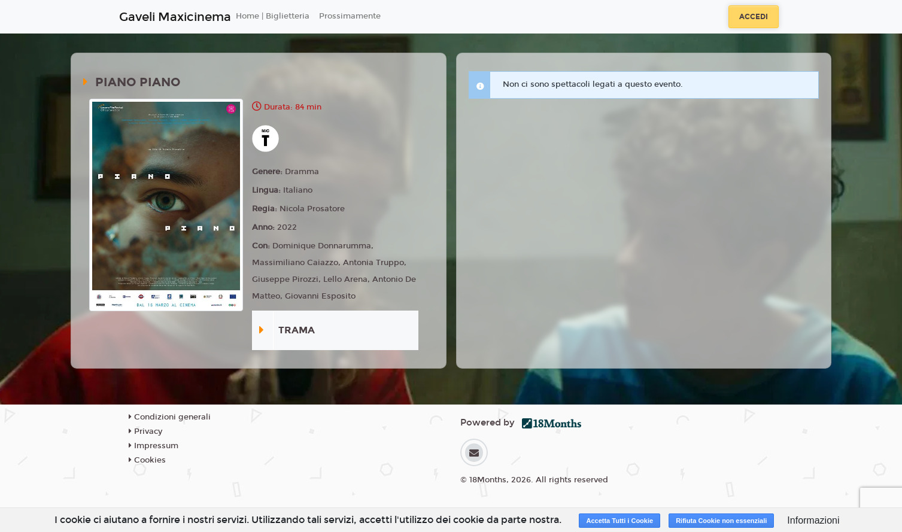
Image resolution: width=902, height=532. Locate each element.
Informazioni (813, 520)
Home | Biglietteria (272, 16)
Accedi (753, 17)
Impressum (153, 446)
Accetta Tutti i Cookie (619, 520)
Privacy (145, 431)
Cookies (147, 460)
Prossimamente (350, 16)
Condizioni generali (170, 417)
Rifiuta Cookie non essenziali (721, 520)
